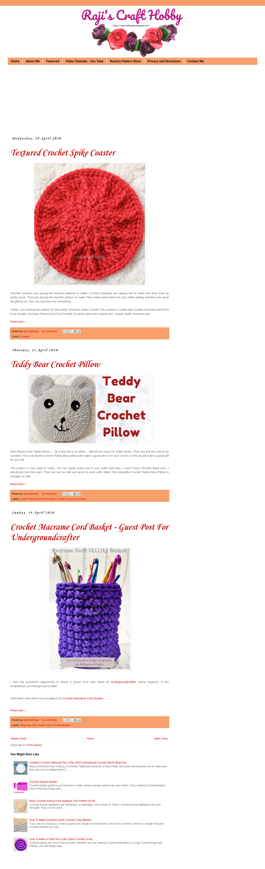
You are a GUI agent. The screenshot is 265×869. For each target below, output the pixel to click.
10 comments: (50, 493)
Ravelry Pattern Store (125, 61)
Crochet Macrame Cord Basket (83, 698)
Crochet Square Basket (43, 781)
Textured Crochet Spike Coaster (62, 153)
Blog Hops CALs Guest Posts (36, 725)
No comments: (50, 331)
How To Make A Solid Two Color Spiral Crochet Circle (60, 839)
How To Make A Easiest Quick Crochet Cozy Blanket (60, 819)
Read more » (18, 321)
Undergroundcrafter (123, 682)
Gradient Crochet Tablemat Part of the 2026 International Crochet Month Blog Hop (77, 762)
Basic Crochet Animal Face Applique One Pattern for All (62, 800)
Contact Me (195, 61)
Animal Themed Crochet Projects (37, 499)
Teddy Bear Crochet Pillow (55, 364)
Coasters (25, 336)
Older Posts (161, 738)
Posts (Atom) (34, 745)
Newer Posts (18, 738)
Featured (52, 61)
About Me (33, 61)
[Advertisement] (127, 97)
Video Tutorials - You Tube (85, 61)
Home (15, 61)
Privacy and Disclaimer (164, 61)
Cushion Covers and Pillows (72, 499)
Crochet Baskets (62, 725)
